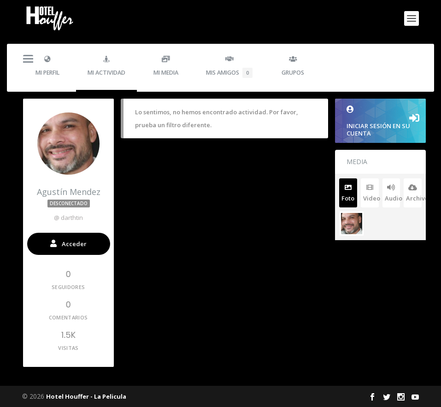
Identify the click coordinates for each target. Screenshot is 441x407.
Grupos (293, 66)
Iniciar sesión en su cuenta (380, 121)
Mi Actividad (106, 66)
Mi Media (165, 66)
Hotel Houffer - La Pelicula (86, 396)
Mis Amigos (229, 67)
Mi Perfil (47, 66)
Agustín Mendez (68, 197)
